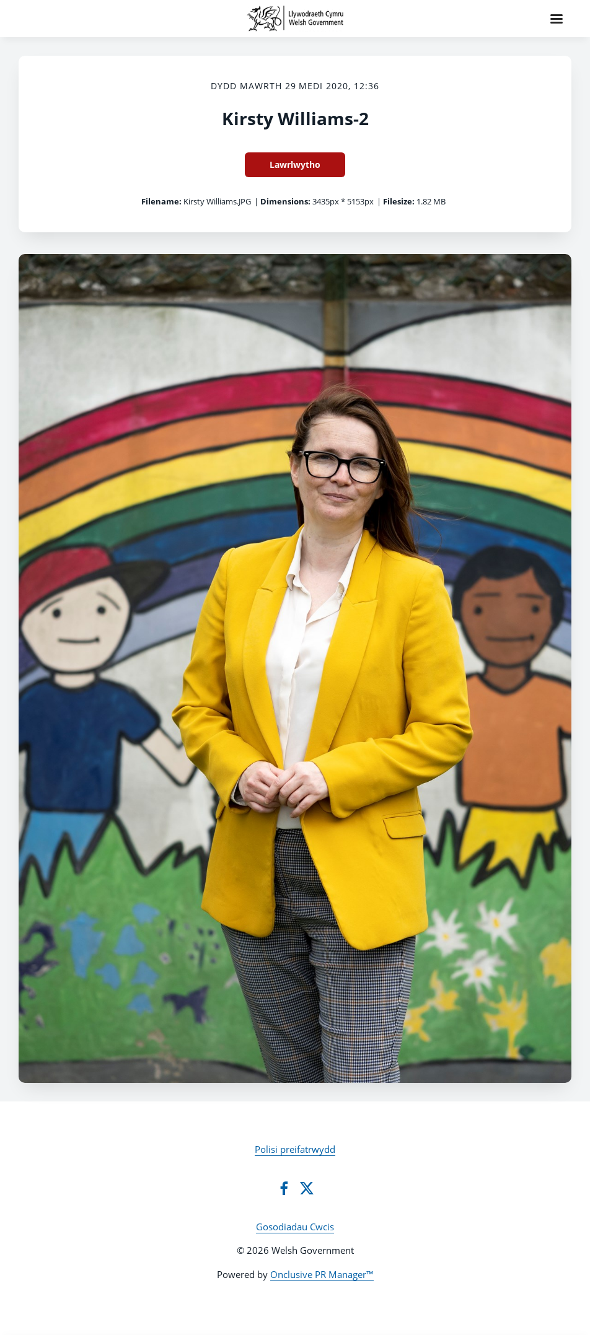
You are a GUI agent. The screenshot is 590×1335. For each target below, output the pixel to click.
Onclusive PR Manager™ (322, 1274)
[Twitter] (307, 1188)
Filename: (161, 201)
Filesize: (399, 201)
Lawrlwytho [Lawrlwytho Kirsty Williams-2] (295, 164)
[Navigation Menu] (557, 19)
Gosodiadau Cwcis (295, 1226)
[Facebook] (284, 1188)
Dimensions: (285, 201)
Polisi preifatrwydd (295, 1149)
